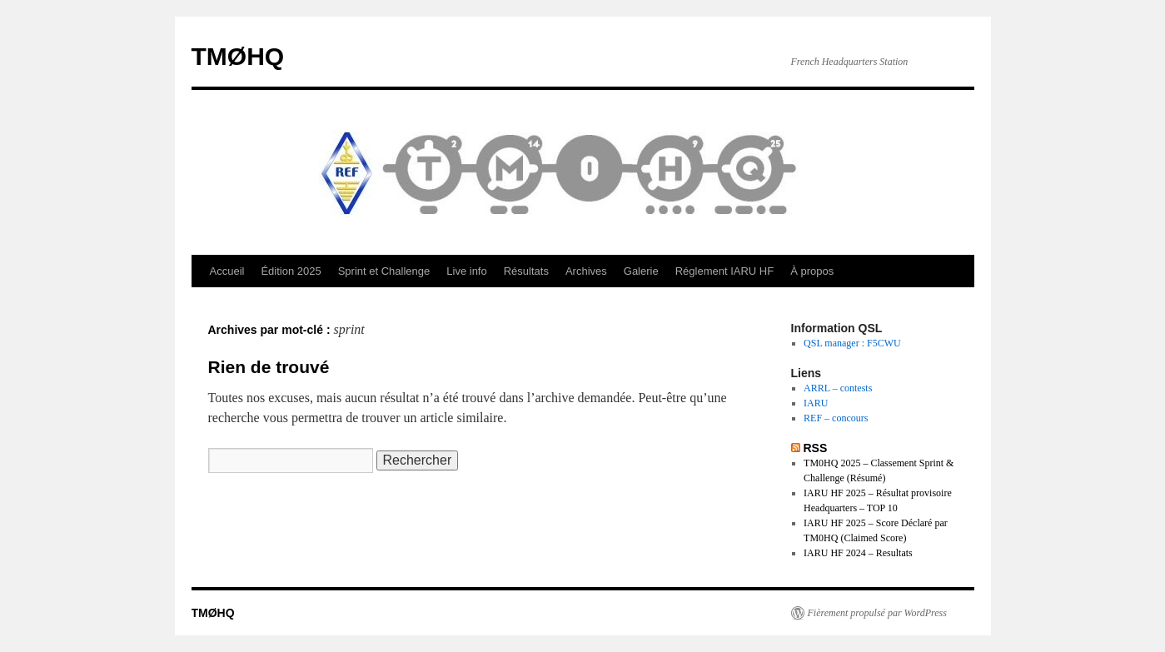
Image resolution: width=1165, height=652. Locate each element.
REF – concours (836, 418)
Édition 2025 (291, 271)
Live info (466, 271)
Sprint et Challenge (384, 271)
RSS (815, 448)
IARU (816, 403)
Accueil (227, 271)
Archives (586, 271)
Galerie (641, 271)
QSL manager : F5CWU (852, 343)
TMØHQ (238, 56)
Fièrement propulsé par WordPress (877, 613)
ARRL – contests (838, 388)
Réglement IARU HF (724, 271)
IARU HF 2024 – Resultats (858, 553)
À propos (812, 271)
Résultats (526, 271)
